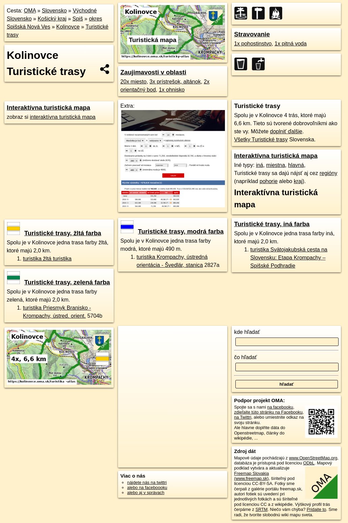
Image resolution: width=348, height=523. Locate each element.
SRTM (261, 509)
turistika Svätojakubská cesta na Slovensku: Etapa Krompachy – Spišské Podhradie (288, 258)
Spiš (77, 19)
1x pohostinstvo (252, 43)
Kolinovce (68, 27)
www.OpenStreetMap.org (313, 457)
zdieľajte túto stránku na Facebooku (268, 412)
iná (259, 165)
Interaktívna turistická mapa (48, 107)
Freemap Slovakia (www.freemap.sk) (251, 476)
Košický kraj (52, 19)
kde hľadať (247, 332)
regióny (328, 173)
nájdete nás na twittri (147, 482)
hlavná (296, 165)
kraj (298, 181)
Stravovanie (252, 34)
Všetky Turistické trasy (261, 139)
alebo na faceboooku (147, 487)
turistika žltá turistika (47, 259)
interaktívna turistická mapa (62, 117)
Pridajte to (316, 509)
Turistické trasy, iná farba (272, 224)
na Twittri (242, 417)
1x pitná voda (290, 43)
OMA (30, 10)
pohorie (269, 181)
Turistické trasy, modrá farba (172, 231)
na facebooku (280, 407)
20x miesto (133, 81)
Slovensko (54, 10)
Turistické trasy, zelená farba (58, 282)
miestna (275, 165)
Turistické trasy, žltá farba (54, 233)
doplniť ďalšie (286, 131)
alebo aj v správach (145, 492)
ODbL (308, 462)
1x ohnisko (172, 90)
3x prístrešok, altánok (175, 81)
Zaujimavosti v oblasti (153, 72)
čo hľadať (245, 357)
